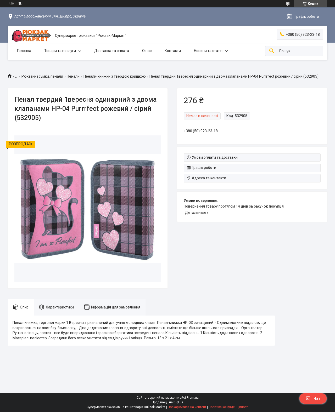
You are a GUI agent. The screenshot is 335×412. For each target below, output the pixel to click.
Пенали (73, 76)
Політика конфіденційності (229, 407)
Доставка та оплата (111, 51)
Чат (313, 398)
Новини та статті (208, 51)
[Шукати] (271, 51)
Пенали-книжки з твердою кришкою (114, 76)
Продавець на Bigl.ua (167, 402)
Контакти (173, 51)
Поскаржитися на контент (187, 407)
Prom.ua (193, 397)
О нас (147, 51)
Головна (24, 51)
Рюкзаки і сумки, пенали (42, 76)
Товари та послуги (60, 51)
